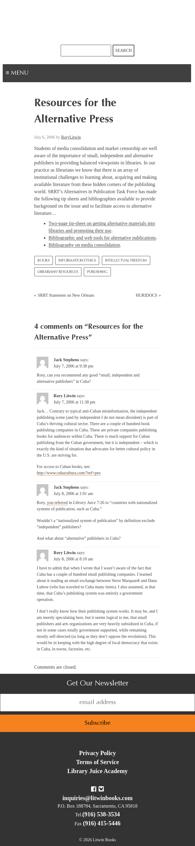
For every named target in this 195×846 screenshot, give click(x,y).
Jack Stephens (66, 360)
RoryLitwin (71, 137)
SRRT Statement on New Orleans (66, 295)
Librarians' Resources (58, 272)
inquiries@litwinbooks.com (97, 798)
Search (123, 50)
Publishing (97, 272)
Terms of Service (97, 762)
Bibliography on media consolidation (84, 245)
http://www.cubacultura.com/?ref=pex (69, 473)
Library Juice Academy (97, 771)
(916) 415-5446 (101, 823)
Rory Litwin (64, 396)
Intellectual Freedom (126, 260)
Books (44, 260)
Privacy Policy (97, 753)
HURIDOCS (146, 295)
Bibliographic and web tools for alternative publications (102, 237)
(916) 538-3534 (101, 814)
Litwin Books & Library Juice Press (97, 22)
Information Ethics (77, 260)
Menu (38, 74)
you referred (57, 502)
